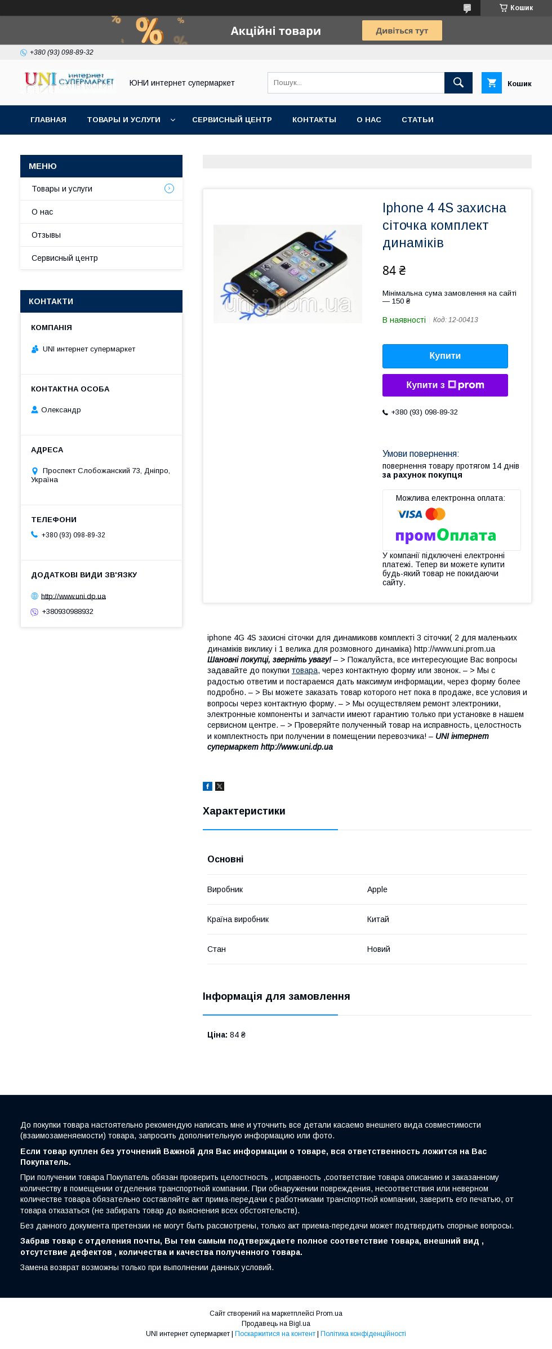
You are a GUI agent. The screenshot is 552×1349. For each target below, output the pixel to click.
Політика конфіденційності (363, 1334)
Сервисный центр (232, 119)
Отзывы (46, 234)
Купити (445, 355)
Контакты (314, 119)
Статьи (418, 119)
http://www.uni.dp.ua (73, 595)
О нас (369, 119)
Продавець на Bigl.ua (276, 1324)
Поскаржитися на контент (275, 1334)
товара (305, 670)
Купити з (445, 385)
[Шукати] (458, 83)
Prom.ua (329, 1313)
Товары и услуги (124, 119)
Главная (48, 119)
